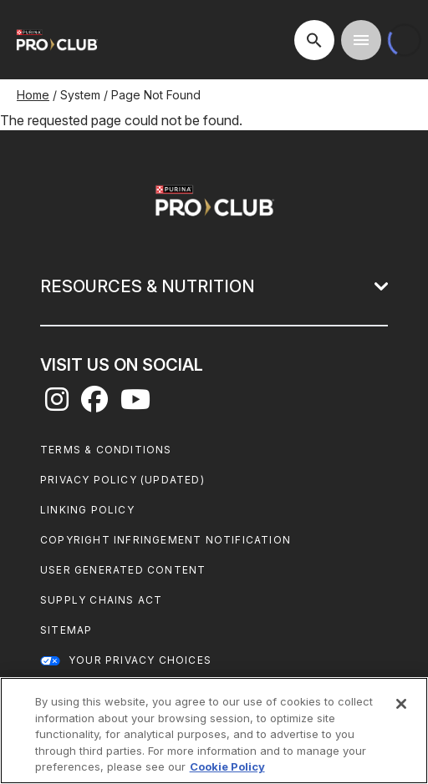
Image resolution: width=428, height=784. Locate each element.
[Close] (401, 703)
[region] (214, 730)
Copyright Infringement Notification (165, 540)
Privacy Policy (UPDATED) (122, 479)
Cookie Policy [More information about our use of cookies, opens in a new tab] (227, 766)
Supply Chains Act (101, 600)
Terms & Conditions (106, 449)
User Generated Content (123, 570)
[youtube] (135, 404)
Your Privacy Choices (140, 660)
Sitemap (66, 630)
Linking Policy (87, 509)
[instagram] (57, 404)
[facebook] (94, 404)
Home (33, 95)
